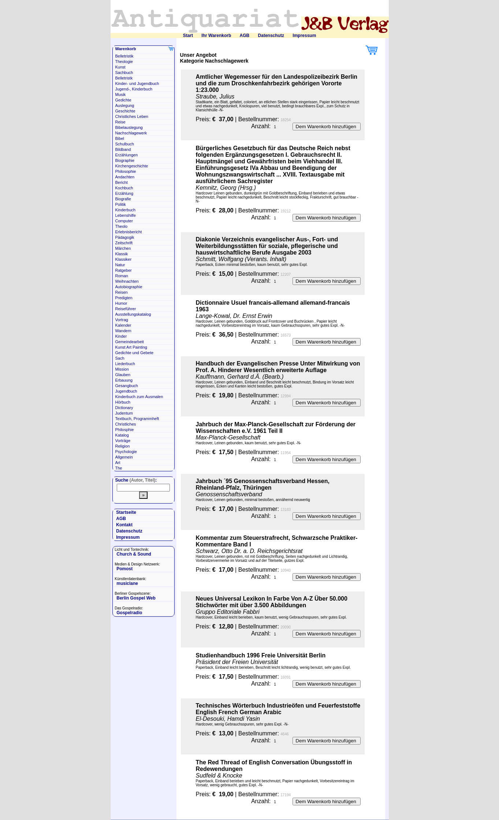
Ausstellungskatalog (133, 314)
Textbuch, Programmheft (137, 418)
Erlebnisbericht (128, 232)
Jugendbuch (126, 391)
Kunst (120, 67)
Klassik (121, 254)
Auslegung (124, 105)
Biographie (125, 160)
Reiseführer (125, 309)
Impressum (304, 35)
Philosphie (124, 429)
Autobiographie (128, 287)
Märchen (123, 248)
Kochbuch (124, 188)
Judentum (124, 413)
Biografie (123, 199)
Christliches (125, 424)
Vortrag (121, 320)
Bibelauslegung (129, 127)
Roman (121, 276)
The (118, 468)
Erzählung (124, 193)
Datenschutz (271, 35)
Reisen (121, 292)
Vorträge (123, 440)
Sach (119, 358)
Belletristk (124, 78)
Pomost (124, 568)
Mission (122, 369)
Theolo (121, 226)
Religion (122, 446)
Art (117, 462)
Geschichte (125, 111)
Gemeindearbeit (129, 341)
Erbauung (124, 380)
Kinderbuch (125, 210)
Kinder (121, 336)
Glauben (123, 374)
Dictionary (124, 407)
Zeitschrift (124, 243)
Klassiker (123, 259)
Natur (120, 265)
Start (188, 35)
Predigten (124, 298)
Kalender (123, 325)
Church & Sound (133, 554)
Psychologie (126, 451)
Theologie (124, 61)
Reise (120, 122)
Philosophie (125, 171)
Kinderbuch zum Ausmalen (139, 396)
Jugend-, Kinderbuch (134, 89)
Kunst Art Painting (131, 347)
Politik (120, 204)
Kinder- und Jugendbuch (137, 83)
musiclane (127, 583)
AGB (245, 35)
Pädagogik (124, 237)
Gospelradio (129, 612)
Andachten (125, 177)
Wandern (123, 331)
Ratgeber (123, 270)
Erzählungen (126, 155)
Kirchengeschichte (131, 166)
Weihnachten (127, 281)
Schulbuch (124, 144)
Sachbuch (124, 72)
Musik (120, 94)
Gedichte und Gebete (134, 352)
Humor (121, 303)
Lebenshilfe (125, 215)
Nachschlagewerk (131, 133)
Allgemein (124, 457)
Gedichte (123, 100)
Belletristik (124, 56)
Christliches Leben (132, 116)
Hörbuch (123, 402)
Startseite (126, 512)
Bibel (119, 138)
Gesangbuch (126, 385)
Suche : (136, 480)
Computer (124, 221)
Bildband (123, 149)
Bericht (121, 182)
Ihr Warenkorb (216, 35)
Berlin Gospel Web (135, 598)
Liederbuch (125, 363)
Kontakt (124, 524)
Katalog (122, 435)
